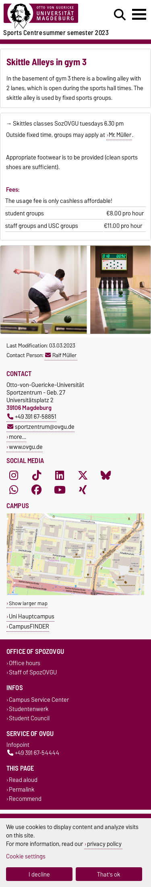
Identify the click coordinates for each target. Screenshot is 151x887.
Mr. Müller (120, 135)
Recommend (25, 798)
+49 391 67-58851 (31, 416)
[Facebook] (36, 489)
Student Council (29, 718)
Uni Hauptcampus (31, 616)
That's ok (108, 874)
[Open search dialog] (120, 15)
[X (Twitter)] (83, 475)
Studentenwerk (29, 708)
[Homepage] (46, 16)
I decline (39, 874)
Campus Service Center (39, 699)
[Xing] (83, 489)
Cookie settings (26, 856)
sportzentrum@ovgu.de (40, 427)
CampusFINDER (29, 626)
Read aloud (23, 780)
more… (17, 437)
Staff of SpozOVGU (33, 672)
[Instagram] (13, 475)
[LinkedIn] (59, 475)
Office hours (24, 663)
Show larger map (28, 603)
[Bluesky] (106, 475)
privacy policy (104, 844)
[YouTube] (59, 489)
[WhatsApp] (13, 489)
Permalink (22, 789)
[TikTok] (36, 475)
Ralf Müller (61, 355)
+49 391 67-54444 (33, 753)
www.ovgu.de (26, 447)
